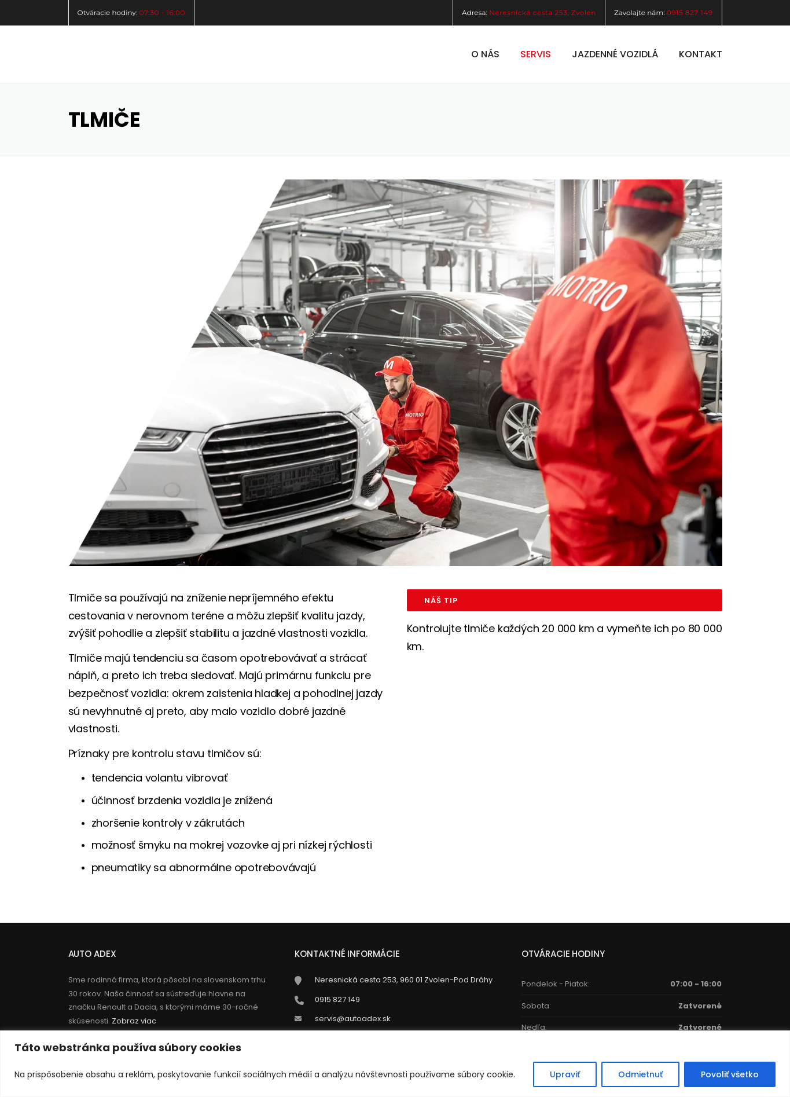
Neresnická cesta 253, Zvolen (542, 12)
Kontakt (700, 54)
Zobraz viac (134, 1020)
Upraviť (565, 1074)
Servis (535, 54)
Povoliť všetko (730, 1074)
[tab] (564, 600)
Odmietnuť (640, 1074)
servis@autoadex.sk (353, 1018)
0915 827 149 (690, 12)
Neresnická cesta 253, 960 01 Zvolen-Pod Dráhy (404, 979)
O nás (485, 54)
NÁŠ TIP (441, 600)
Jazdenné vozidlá (615, 54)
